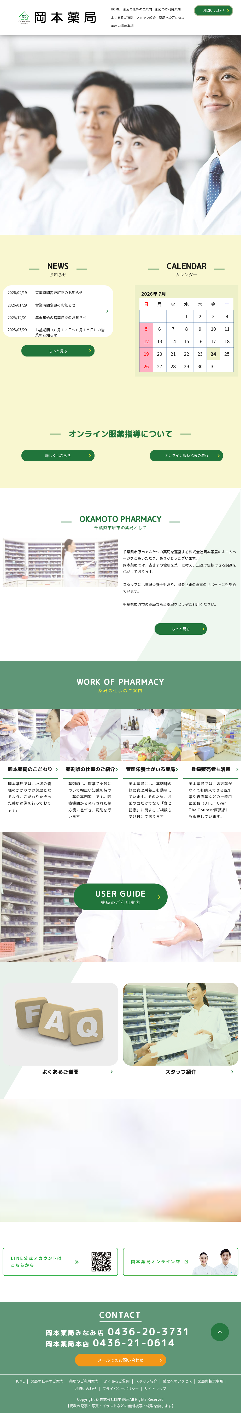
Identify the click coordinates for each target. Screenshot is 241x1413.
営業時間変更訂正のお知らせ (59, 292)
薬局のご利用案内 (168, 9)
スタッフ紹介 (146, 17)
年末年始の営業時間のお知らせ (60, 317)
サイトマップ (155, 1388)
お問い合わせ (214, 10)
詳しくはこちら (58, 455)
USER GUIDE (121, 896)
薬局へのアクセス (171, 17)
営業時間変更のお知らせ (55, 305)
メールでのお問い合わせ (121, 1360)
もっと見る (58, 350)
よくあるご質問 (122, 17)
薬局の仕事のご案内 (137, 9)
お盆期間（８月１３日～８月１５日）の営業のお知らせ (70, 332)
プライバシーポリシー (120, 1388)
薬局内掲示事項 (122, 25)
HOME (115, 9)
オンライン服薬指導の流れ (186, 455)
